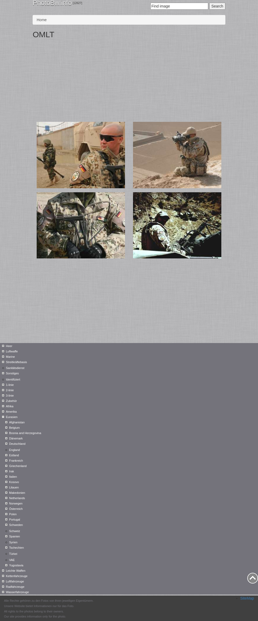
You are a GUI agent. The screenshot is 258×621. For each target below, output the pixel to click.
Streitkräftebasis (16, 362)
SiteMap (247, 598)
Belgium (14, 427)
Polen (13, 514)
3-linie (10, 395)
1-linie (10, 384)
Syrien (13, 542)
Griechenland (17, 466)
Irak (11, 471)
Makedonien (17, 492)
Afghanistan (17, 422)
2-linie (10, 390)
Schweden (16, 524)
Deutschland (17, 443)
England (14, 449)
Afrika (9, 406)
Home (42, 20)
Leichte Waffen (15, 570)
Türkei (13, 553)
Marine (10, 356)
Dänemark (16, 438)
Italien (13, 476)
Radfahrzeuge (15, 586)
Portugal (14, 519)
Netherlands (17, 498)
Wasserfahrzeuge (17, 592)
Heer (9, 346)
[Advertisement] (129, 81)
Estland (14, 455)
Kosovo (14, 482)
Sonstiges (12, 373)
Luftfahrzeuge (15, 581)
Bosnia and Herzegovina (25, 433)
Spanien (14, 536)
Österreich (16, 508)
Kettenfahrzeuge (17, 576)
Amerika (11, 411)
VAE (12, 560)
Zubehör (11, 400)
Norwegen (15, 503)
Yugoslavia (16, 565)
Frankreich (16, 460)
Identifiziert (13, 379)
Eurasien (11, 417)
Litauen (14, 487)
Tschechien (16, 547)
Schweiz (14, 531)
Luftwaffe (12, 351)
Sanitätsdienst (15, 368)
